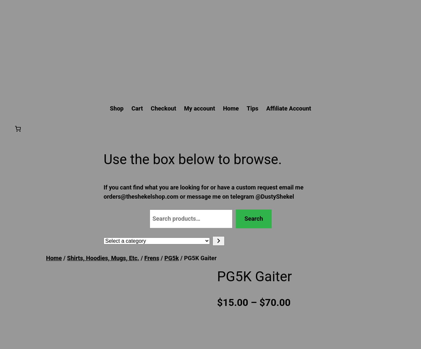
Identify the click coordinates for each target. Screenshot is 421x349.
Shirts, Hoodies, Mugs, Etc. (103, 258)
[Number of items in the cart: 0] (18, 128)
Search (253, 218)
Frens (151, 258)
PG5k (171, 258)
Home (54, 258)
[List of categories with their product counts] (157, 240)
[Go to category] (218, 241)
